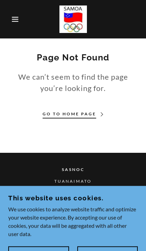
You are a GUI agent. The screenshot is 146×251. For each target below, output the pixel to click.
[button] (11, 19)
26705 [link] (73, 192)
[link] (73, 19)
